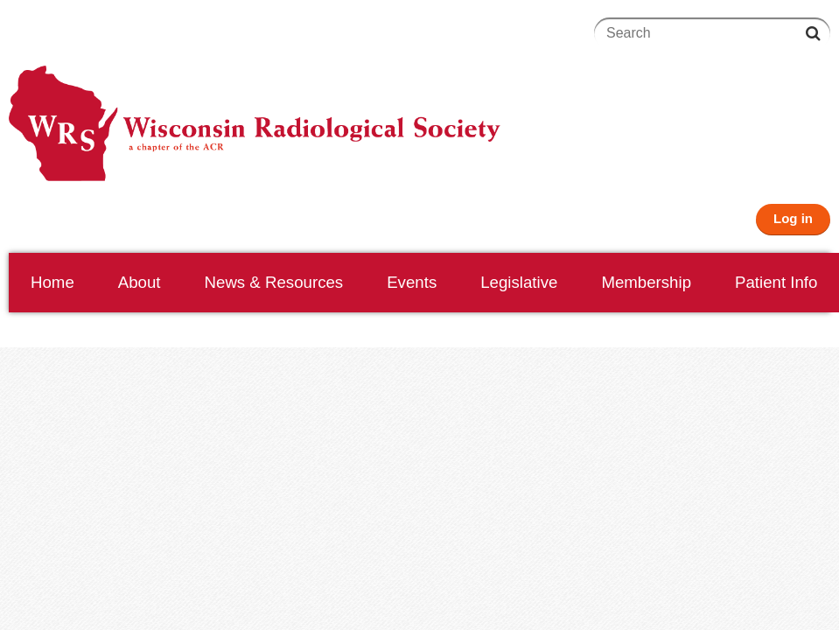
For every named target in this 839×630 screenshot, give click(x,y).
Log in (793, 218)
